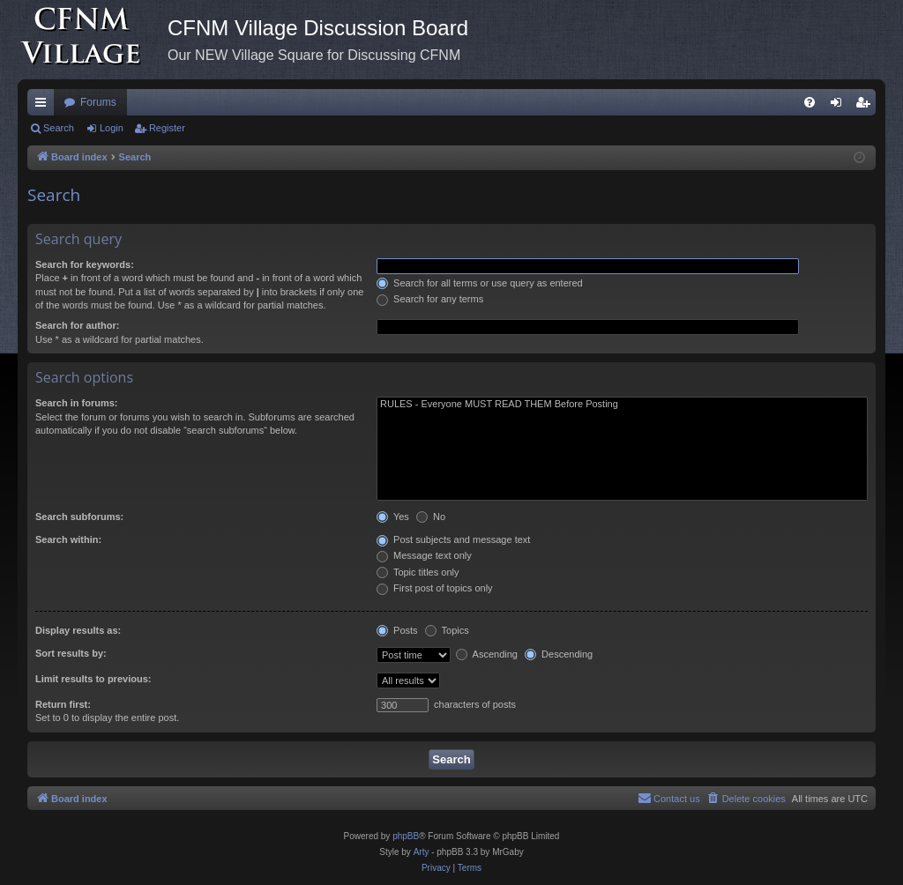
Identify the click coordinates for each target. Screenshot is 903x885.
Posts (397, 630)
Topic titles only (418, 572)
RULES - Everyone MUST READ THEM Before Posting (622, 404)
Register (167, 128)
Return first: (63, 704)
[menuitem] (809, 102)
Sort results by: (71, 653)
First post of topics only (435, 588)
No (430, 516)
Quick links (44, 105)
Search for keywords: (84, 264)
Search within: (68, 539)
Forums (98, 102)
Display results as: (78, 630)
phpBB (405, 836)
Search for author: (77, 325)
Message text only (424, 555)
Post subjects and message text (453, 539)
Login (111, 128)
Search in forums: (76, 403)
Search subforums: (79, 516)
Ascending (487, 654)
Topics (447, 630)
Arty (421, 852)
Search (58, 128)
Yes (393, 516)
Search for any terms (430, 299)
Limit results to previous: (93, 678)
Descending (559, 654)
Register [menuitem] (866, 105)
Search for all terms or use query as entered (480, 283)
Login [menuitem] (840, 105)
